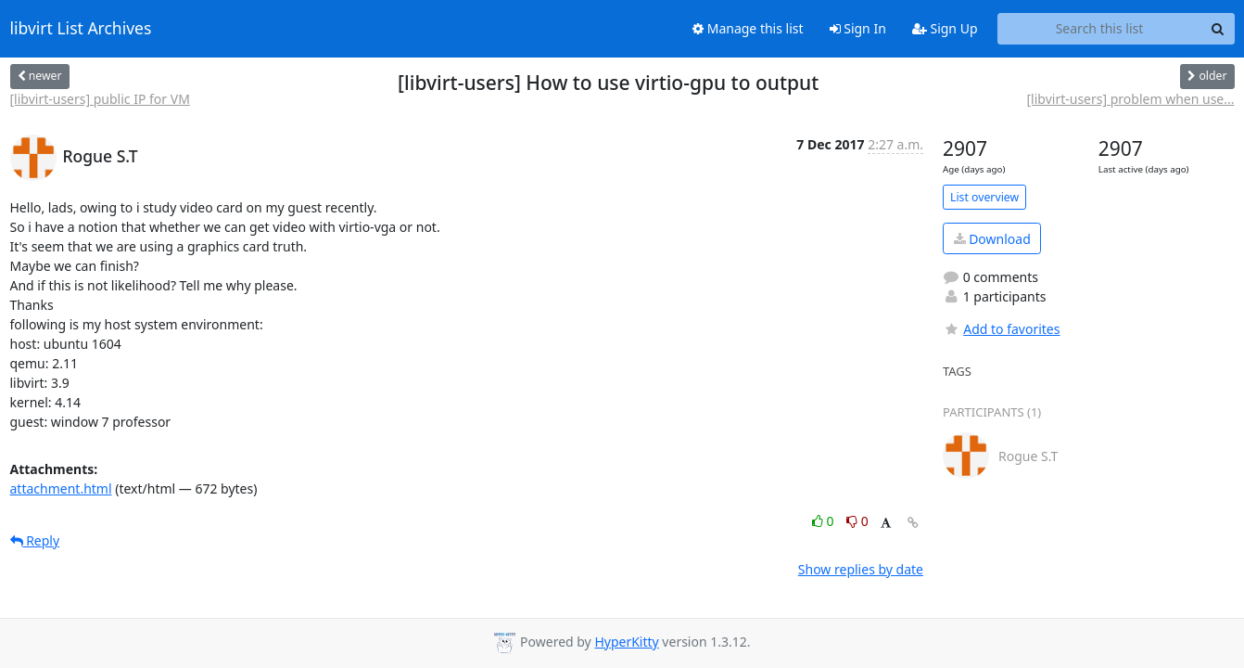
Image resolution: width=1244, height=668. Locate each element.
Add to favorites (1001, 329)
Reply (35, 540)
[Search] (1218, 29)
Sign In (858, 28)
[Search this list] (1099, 29)
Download (992, 239)
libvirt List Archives (81, 29)
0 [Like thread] (824, 521)
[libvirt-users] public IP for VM (100, 99)
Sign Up (945, 28)
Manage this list (748, 28)
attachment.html (61, 488)
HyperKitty (626, 641)
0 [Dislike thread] (857, 521)
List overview (984, 197)
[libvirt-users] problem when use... (1131, 99)
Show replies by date (860, 569)
